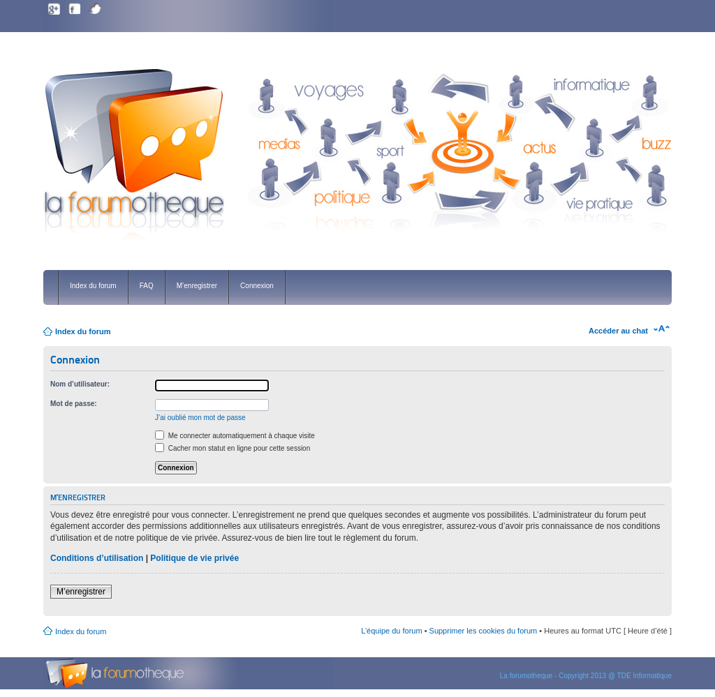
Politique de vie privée (194, 558)
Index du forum (93, 286)
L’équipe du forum (391, 631)
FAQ (147, 286)
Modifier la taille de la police (661, 328)
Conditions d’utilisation (96, 558)
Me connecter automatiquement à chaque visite (235, 436)
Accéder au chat (618, 331)
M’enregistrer (197, 286)
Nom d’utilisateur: (80, 384)
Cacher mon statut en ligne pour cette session (232, 448)
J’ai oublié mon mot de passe (200, 417)
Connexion (257, 286)
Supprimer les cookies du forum (483, 631)
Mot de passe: (73, 403)
